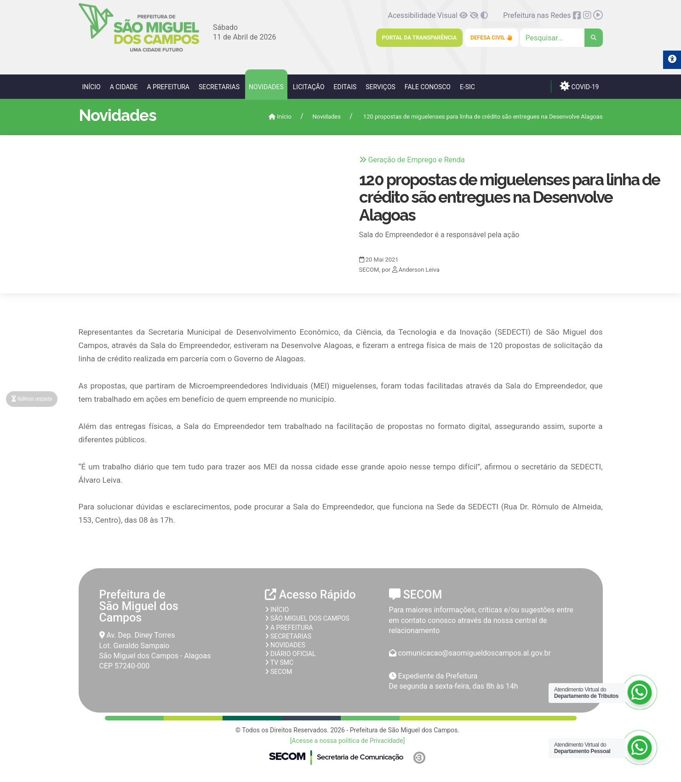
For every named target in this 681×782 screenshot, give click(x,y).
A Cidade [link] (124, 87)
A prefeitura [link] (289, 627)
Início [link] (91, 87)
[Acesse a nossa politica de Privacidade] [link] (347, 740)
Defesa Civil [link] (491, 37)
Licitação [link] (309, 87)
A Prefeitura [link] (168, 87)
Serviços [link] (380, 87)
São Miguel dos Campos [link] (307, 618)
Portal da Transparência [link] (419, 37)
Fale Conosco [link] (428, 87)
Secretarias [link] (219, 87)
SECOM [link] (278, 671)
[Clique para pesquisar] (561, 38)
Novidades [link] (266, 87)
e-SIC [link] (467, 87)
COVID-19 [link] (579, 86)
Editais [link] (345, 87)
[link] (139, 50)
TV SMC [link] (279, 662)
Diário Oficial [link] (290, 653)
